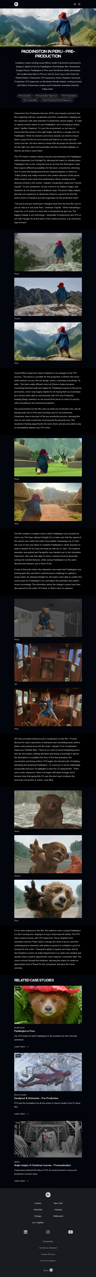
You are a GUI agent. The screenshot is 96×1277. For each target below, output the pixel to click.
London (37, 1203)
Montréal (38, 1209)
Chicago (37, 1216)
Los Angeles (38, 1222)
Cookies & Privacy (48, 1254)
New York (58, 1203)
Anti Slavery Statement (48, 1248)
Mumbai (58, 1209)
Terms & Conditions (48, 1261)
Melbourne (58, 1216)
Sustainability (48, 1241)
